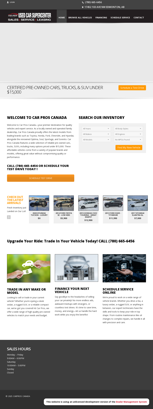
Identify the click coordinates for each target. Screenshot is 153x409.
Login (11, 2)
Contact (139, 17)
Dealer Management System (131, 401)
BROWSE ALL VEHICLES (80, 17)
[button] (9, 217)
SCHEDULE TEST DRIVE (40, 178)
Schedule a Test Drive (132, 87)
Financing (101, 17)
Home (62, 17)
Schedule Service (120, 17)
